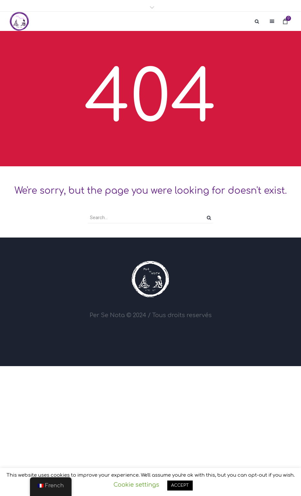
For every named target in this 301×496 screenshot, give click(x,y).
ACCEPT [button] (180, 485)
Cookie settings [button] (136, 484)
